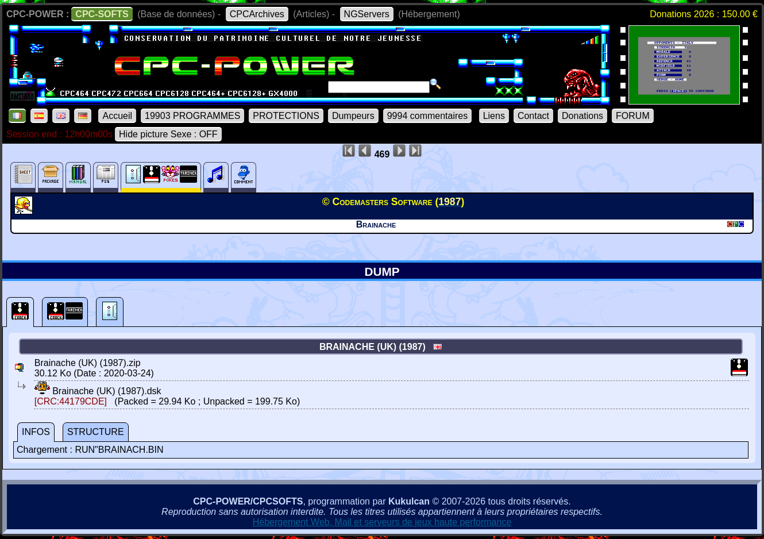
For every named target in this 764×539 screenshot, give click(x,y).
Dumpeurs (353, 116)
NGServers (366, 14)
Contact (533, 116)
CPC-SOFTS (101, 14)
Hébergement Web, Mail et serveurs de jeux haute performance (382, 522)
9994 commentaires (427, 116)
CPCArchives (257, 14)
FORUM (633, 116)
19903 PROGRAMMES (192, 116)
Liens (494, 116)
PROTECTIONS (286, 116)
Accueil (117, 116)
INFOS (36, 432)
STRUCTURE (95, 432)
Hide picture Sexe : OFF (168, 134)
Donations (582, 116)
